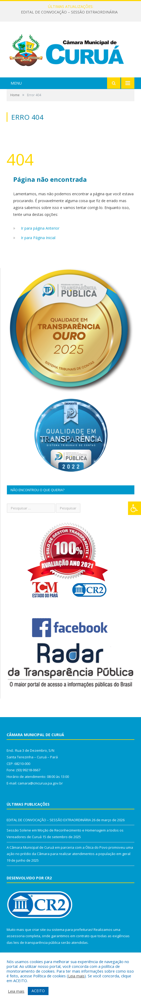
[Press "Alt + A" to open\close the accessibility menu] (134, 508)
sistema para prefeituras (72, 929)
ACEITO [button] (38, 990)
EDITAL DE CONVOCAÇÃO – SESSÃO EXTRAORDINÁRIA (69, 12)
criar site (39, 929)
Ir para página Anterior (40, 228)
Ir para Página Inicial (38, 237)
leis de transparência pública (37, 942)
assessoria (16, 936)
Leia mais (76, 975)
